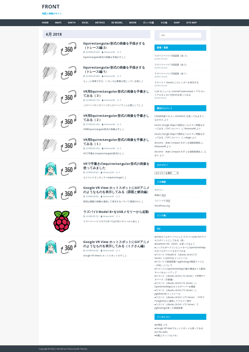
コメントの (162, 200)
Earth (71, 22)
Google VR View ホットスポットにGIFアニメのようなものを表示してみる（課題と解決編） (116, 190)
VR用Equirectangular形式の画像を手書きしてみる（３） (116, 93)
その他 (164, 22)
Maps (58, 22)
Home (45, 22)
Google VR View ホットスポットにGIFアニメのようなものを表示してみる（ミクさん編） (116, 244)
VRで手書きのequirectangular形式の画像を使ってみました (116, 166)
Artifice (100, 22)
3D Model (117, 22)
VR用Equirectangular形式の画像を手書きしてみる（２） (116, 117)
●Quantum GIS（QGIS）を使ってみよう (175, 243)
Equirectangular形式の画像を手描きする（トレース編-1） (114, 69)
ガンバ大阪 (148, 22)
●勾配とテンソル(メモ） (167, 335)
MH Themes (82, 349)
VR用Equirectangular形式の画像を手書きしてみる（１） (116, 141)
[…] (123, 57)
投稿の (160, 195)
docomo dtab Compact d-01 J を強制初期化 (178, 142)
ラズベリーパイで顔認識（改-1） (171, 73)
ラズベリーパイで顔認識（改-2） (171, 64)
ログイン (159, 189)
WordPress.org (162, 205)
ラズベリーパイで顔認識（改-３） (172, 55)
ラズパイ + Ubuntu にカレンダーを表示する (177, 82)
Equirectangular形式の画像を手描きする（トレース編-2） (114, 45)
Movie (132, 22)
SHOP (177, 22)
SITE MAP (191, 22)
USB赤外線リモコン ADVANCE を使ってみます (178, 116)
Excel (85, 22)
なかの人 (159, 119)
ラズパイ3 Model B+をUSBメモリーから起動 (116, 212)
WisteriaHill (109, 52)
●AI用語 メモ (161, 324)
